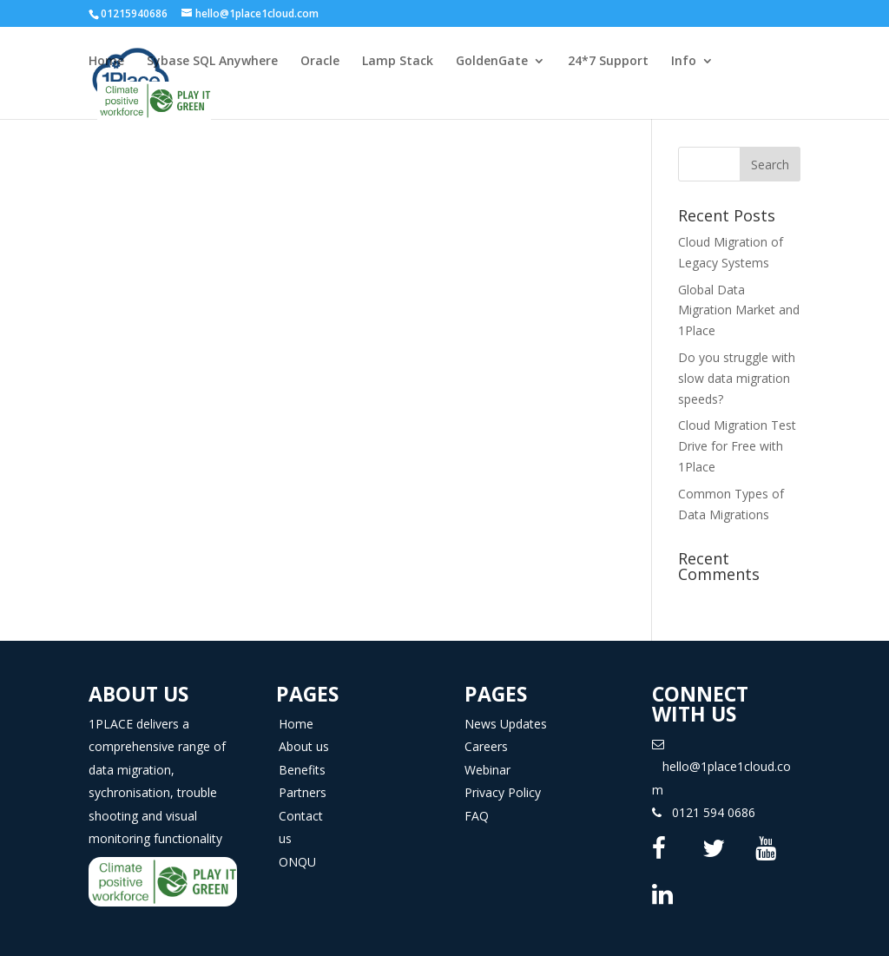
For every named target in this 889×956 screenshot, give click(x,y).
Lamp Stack (397, 62)
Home (106, 62)
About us (304, 746)
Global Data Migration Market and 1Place (739, 310)
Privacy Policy (502, 792)
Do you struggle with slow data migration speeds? (736, 378)
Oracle (319, 62)
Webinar (487, 770)
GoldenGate (492, 62)
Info (683, 62)
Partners (302, 792)
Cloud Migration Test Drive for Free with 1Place (737, 446)
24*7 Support (608, 62)
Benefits (302, 770)
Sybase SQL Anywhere (212, 62)
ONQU (297, 862)
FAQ (476, 816)
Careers (486, 746)
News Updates (505, 723)
